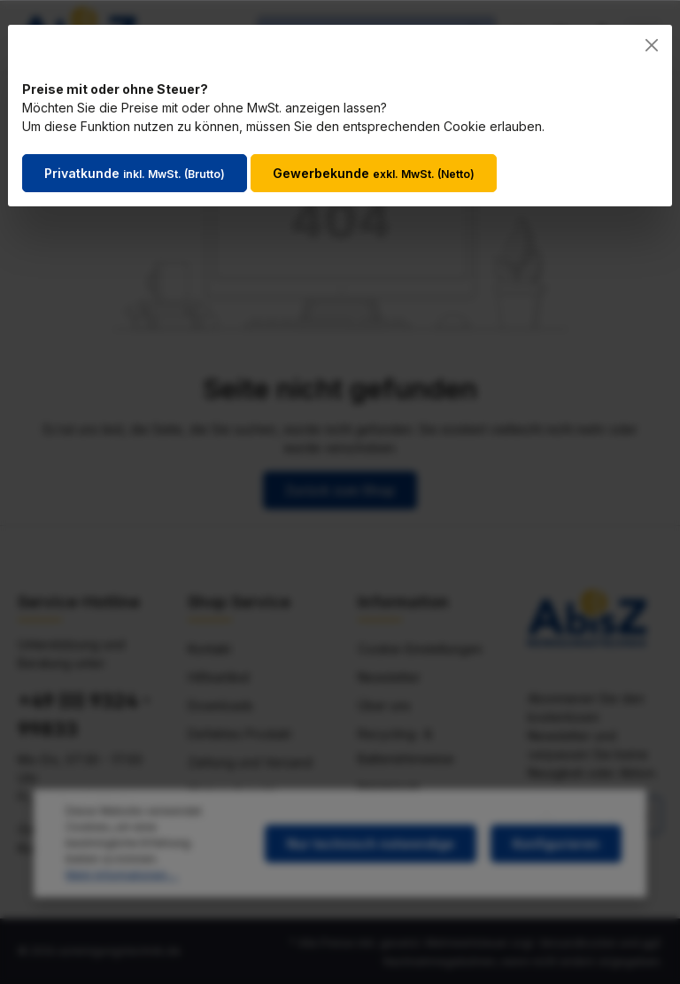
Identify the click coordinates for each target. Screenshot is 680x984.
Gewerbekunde (374, 173)
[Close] (651, 45)
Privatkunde (134, 173)
